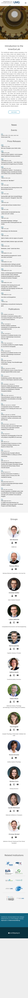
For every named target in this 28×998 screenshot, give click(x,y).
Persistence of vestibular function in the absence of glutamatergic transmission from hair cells (11, 337)
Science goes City (5, 137)
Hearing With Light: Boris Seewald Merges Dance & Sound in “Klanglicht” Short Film (11, 197)
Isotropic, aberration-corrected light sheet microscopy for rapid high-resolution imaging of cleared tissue (11, 427)
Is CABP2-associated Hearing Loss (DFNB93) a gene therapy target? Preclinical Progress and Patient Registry (12, 504)
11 (19, 34)
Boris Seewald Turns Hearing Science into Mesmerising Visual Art (11, 188)
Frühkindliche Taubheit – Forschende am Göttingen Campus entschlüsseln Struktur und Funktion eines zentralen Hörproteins (11, 172)
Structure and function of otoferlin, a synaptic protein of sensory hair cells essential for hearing (10, 475)
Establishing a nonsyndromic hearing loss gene (11, 305)
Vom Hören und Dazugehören (8, 297)
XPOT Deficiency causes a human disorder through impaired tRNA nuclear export (11, 371)
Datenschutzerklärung (14, 920)
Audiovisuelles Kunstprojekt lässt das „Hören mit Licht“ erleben (10, 212)
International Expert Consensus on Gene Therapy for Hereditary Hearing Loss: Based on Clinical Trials (11, 445)
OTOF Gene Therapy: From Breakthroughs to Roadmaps (11, 363)
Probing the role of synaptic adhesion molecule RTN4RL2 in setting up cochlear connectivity (11, 454)
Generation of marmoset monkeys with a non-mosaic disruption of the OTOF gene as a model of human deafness (12, 318)
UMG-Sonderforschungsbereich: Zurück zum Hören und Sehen (11, 256)
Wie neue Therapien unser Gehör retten (11, 148)
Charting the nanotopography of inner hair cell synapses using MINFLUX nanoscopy (11, 436)
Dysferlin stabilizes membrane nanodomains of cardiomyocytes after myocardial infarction (10, 327)
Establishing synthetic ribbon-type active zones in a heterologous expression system (12, 378)
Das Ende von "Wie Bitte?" (7, 180)
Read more (14, 112)
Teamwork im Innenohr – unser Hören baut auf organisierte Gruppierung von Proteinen (12, 163)
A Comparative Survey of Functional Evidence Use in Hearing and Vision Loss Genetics (11, 408)
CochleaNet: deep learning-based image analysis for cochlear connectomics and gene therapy (11, 418)
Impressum (4, 920)
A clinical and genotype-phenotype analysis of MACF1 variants (12, 484)
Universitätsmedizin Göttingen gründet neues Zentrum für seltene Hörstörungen (11, 265)
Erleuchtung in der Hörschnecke (9, 231)
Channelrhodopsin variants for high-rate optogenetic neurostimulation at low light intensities (11, 399)
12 (20, 34)
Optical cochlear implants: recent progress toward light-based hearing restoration (11, 155)
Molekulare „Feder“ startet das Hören (10, 248)
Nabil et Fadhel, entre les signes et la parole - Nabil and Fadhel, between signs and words (12, 240)
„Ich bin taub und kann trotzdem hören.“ (11, 205)
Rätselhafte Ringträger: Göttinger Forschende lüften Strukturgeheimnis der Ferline (11, 222)
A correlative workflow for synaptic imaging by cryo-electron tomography (12, 345)
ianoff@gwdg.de (15, 933)
